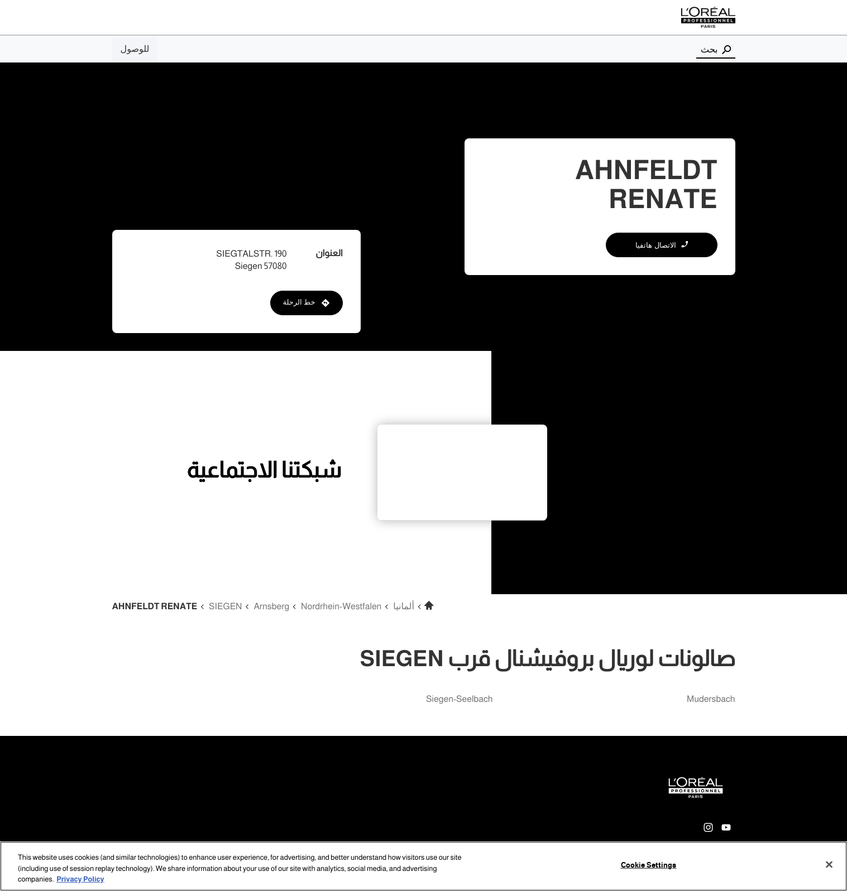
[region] (423, 866)
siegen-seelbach (459, 699)
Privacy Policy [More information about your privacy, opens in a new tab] (80, 879)
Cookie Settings (649, 864)
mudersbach (711, 699)
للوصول (135, 49)
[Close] (829, 864)
